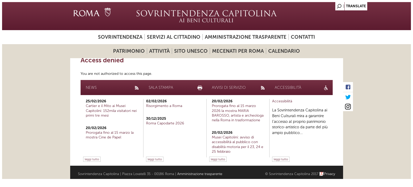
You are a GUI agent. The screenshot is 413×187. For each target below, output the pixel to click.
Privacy (329, 174)
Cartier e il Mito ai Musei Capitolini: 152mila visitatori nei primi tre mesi (111, 110)
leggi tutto (92, 159)
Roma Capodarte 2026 (165, 123)
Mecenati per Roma (238, 51)
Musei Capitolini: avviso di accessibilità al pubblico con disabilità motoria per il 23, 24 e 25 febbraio (237, 144)
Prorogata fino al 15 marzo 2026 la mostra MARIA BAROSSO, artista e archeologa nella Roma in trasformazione (238, 113)
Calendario (284, 51)
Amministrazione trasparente (245, 37)
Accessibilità (282, 101)
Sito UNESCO (191, 51)
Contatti (303, 37)
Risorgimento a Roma (164, 106)
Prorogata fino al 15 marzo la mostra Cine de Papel (110, 134)
